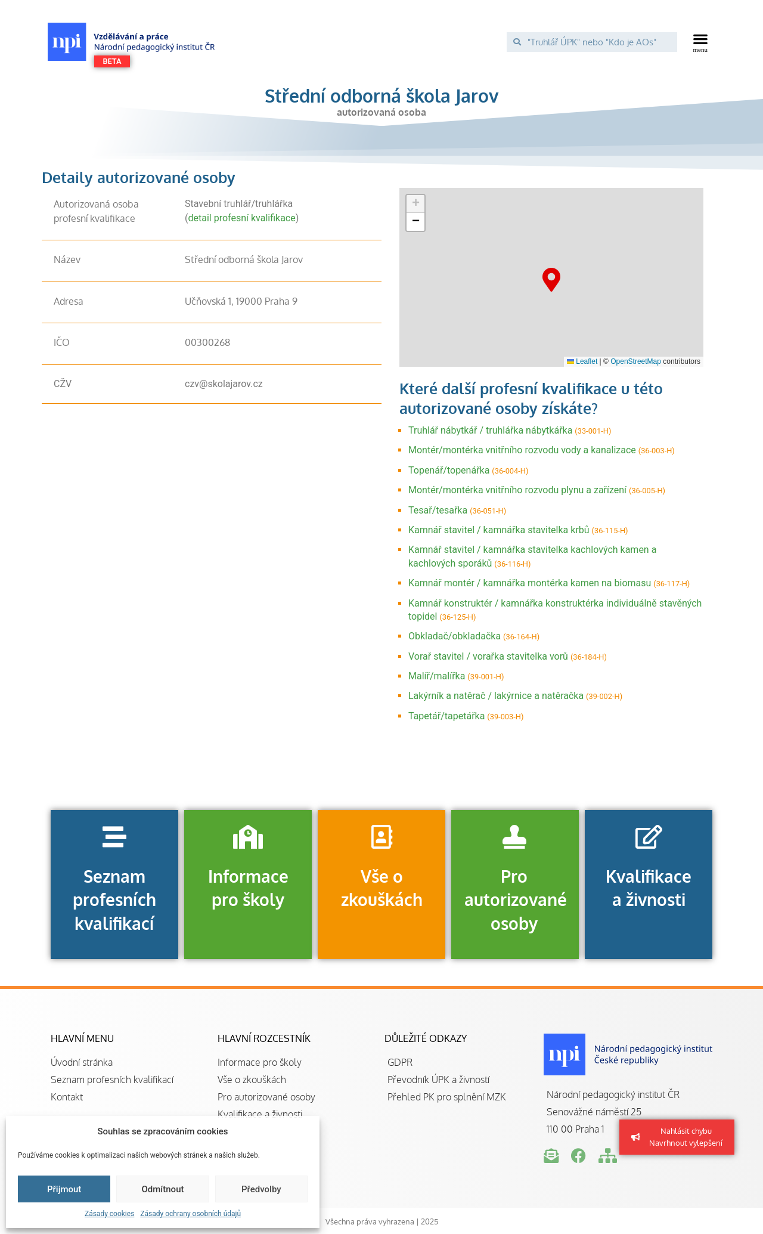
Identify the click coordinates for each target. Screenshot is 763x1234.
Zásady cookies (109, 1214)
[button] (700, 42)
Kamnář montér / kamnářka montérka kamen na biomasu (529, 583)
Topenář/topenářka (448, 470)
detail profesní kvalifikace (241, 218)
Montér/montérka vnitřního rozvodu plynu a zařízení (517, 490)
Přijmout (64, 1189)
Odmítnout (163, 1189)
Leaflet (582, 361)
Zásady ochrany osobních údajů (190, 1214)
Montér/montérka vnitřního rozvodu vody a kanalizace (522, 450)
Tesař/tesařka (437, 510)
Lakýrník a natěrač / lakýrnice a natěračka (496, 695)
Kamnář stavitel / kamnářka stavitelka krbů (499, 530)
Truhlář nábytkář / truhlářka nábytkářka (490, 430)
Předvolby (261, 1189)
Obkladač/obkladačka (454, 636)
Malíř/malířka (436, 676)
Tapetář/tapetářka (446, 716)
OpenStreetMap (635, 361)
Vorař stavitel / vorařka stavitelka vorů (488, 656)
